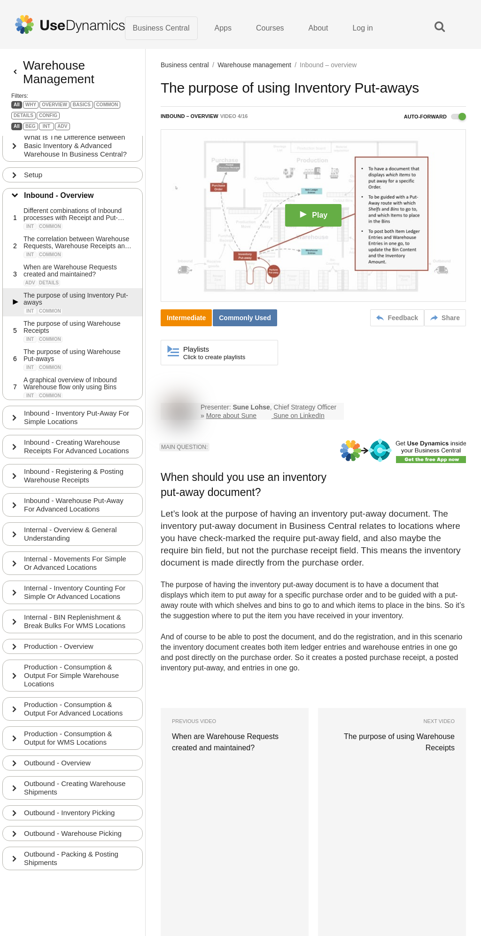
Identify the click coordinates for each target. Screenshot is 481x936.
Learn (171, 898)
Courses (270, 28)
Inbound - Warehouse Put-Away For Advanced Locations (74, 503)
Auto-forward (435, 116)
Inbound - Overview (58, 193)
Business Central (161, 28)
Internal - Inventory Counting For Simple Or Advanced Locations (74, 590)
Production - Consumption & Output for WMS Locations (68, 736)
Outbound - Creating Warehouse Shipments (74, 786)
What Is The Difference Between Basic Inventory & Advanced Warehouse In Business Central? (75, 143)
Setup (33, 173)
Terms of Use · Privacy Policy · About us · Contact (212, 887)
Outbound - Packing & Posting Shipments (71, 856)
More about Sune (231, 415)
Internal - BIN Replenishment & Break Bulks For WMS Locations (74, 619)
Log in (362, 28)
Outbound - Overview (57, 761)
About (318, 28)
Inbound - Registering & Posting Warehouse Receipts (74, 473)
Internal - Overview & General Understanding (70, 532)
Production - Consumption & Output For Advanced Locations (73, 707)
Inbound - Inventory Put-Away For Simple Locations (76, 415)
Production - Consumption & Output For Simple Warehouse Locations (71, 673)
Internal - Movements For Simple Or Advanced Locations (75, 561)
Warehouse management (254, 65)
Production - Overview (58, 644)
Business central (185, 65)
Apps (223, 28)
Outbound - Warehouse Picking (73, 831)
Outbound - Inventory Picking (69, 811)
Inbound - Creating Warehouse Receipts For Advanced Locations (76, 444)
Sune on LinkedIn (299, 415)
